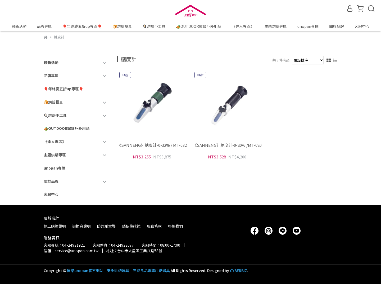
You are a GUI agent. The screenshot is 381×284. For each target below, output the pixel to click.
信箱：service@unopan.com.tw (71, 250)
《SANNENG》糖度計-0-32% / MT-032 (152, 145)
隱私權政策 (131, 226)
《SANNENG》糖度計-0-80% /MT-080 (227, 145)
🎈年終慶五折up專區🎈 (82, 26)
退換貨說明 (81, 226)
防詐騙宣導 (106, 226)
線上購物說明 (55, 226)
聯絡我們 (175, 226)
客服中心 (362, 26)
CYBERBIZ (238, 270)
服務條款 (154, 226)
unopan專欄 (308, 26)
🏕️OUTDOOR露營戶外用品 (198, 26)
